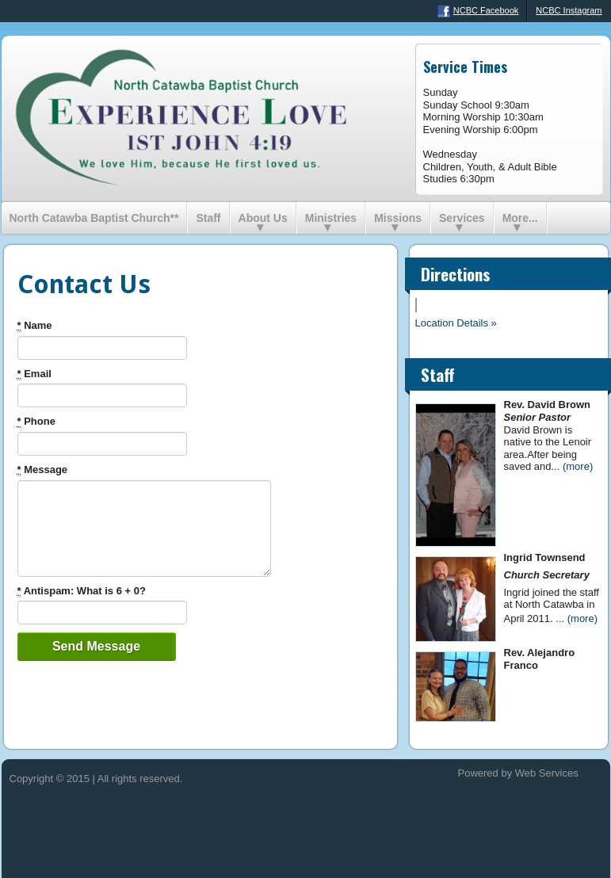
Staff (208, 218)
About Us (263, 218)
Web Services (547, 773)
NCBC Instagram (568, 10)
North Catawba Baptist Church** (94, 218)
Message (42, 470)
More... (520, 218)
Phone (36, 421)
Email (34, 374)
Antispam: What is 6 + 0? (81, 591)
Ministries (331, 218)
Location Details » (456, 323)
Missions (398, 218)
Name (34, 325)
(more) (578, 466)
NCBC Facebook (478, 11)
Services (462, 218)
